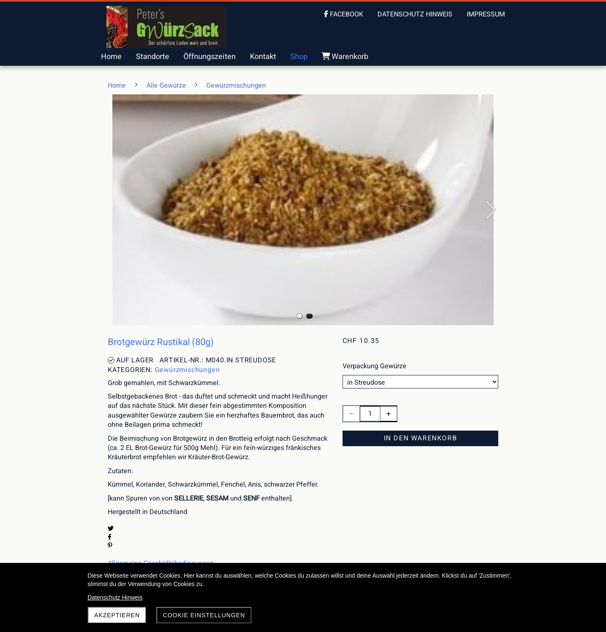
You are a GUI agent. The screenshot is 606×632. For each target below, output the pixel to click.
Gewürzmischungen (187, 370)
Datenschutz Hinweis (115, 597)
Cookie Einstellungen (204, 615)
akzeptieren (117, 615)
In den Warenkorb (420, 438)
